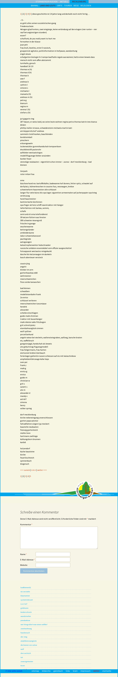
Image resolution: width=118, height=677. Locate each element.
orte (59, 5)
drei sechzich (26, 653)
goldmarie (24, 608)
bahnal (34, 5)
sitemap (35, 671)
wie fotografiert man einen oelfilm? (34, 624)
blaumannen (25, 596)
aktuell (64, 1)
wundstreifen (26, 616)
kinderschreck (26, 612)
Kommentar (26, 524)
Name (23, 554)
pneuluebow (25, 620)
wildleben (85, 5)
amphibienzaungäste (29, 641)
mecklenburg (79, 1)
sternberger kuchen (46, 1)
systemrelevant (27, 600)
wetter (96, 671)
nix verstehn (25, 591)
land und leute (48, 5)
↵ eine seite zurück (14, 671)
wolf (22, 649)
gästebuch (58, 671)
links (68, 671)
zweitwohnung (26, 628)
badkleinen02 (26, 587)
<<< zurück (25, 470)
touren (68, 5)
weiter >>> (42, 470)
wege (76, 5)
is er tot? (24, 604)
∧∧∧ (33, 470)
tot (22, 657)
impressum (85, 671)
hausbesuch (25, 633)
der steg (24, 637)
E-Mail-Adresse (27, 559)
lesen (23, 665)
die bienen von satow (29, 645)
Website (23, 565)
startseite (106, 671)
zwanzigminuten (27, 661)
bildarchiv (46, 671)
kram (75, 671)
